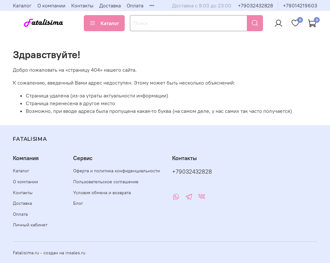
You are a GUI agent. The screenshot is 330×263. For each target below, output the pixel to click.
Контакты (82, 5)
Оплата (135, 5)
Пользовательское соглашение (106, 182)
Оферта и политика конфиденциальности (116, 171)
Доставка (110, 5)
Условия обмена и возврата (102, 192)
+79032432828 (255, 5)
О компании (51, 5)
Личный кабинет (30, 225)
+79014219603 (300, 5)
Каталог (22, 5)
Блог (78, 203)
